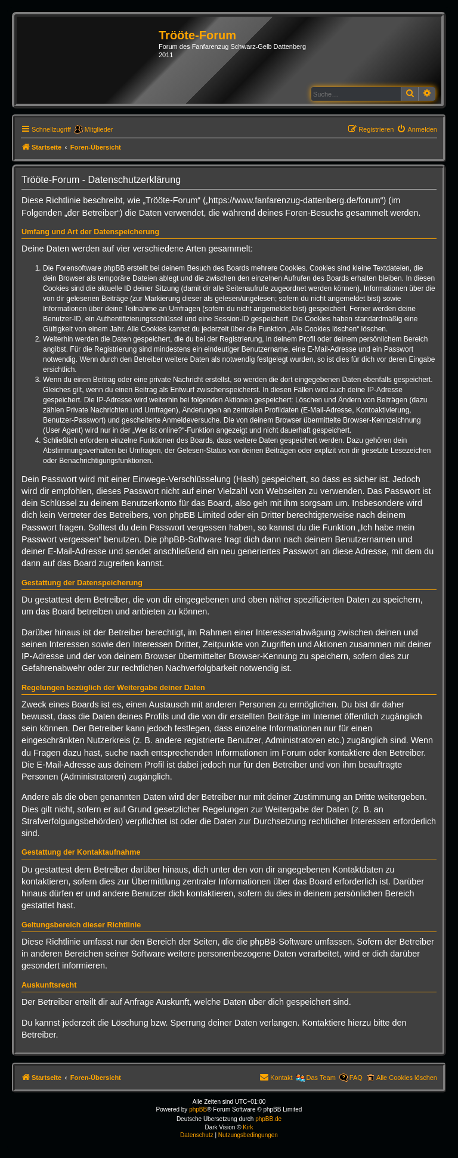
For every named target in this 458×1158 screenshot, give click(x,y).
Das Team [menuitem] (321, 1077)
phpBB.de (268, 1119)
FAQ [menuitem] (356, 1077)
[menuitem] (417, 129)
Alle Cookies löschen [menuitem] (406, 1077)
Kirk (248, 1127)
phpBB (198, 1109)
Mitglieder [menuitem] (99, 129)
